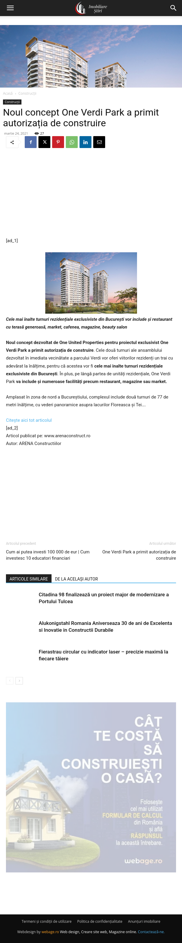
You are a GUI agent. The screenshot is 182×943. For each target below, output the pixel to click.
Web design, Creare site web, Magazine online (98, 931)
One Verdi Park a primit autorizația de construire (139, 555)
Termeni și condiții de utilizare (46, 921)
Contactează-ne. (151, 931)
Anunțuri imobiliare (144, 921)
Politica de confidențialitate (99, 921)
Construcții (27, 93)
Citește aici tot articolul (29, 420)
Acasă (8, 93)
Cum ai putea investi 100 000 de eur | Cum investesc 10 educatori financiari (48, 555)
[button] (10, 8)
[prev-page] (9, 680)
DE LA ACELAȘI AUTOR (76, 579)
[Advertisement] (91, 193)
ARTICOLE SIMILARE (29, 579)
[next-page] (19, 680)
